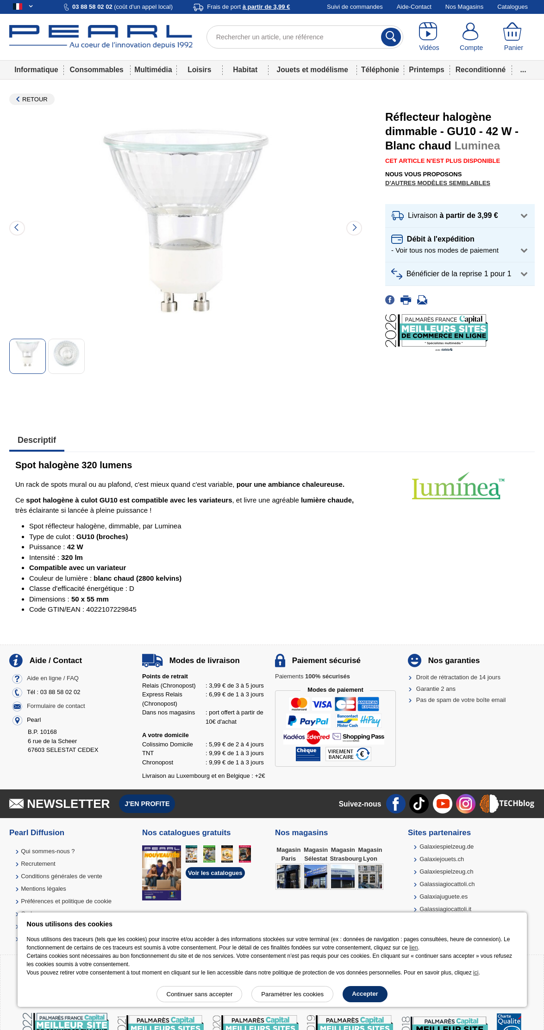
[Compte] (471, 37)
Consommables (97, 70)
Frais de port (248, 6)
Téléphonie (380, 70)
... (523, 70)
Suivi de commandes (355, 6)
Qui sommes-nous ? (48, 851)
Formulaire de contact (56, 706)
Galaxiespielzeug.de (446, 846)
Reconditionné (481, 70)
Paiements (312, 676)
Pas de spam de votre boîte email (461, 699)
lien (413, 947)
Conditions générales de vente (61, 876)
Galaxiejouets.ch (441, 859)
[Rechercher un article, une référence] (305, 37)
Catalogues (512, 6)
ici (475, 972)
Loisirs (199, 70)
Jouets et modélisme (312, 70)
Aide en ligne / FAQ (53, 678)
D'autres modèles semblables (437, 183)
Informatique (36, 70)
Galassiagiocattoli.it (445, 909)
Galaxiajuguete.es (443, 896)
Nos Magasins (464, 6)
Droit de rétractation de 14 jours (458, 677)
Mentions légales (43, 888)
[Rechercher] (391, 37)
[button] (460, 216)
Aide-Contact (414, 6)
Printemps (426, 70)
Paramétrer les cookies (292, 994)
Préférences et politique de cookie (66, 901)
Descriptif (37, 440)
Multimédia (153, 70)
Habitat (245, 70)
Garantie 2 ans (436, 688)
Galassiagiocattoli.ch (447, 884)
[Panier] (514, 37)
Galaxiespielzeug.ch (446, 871)
